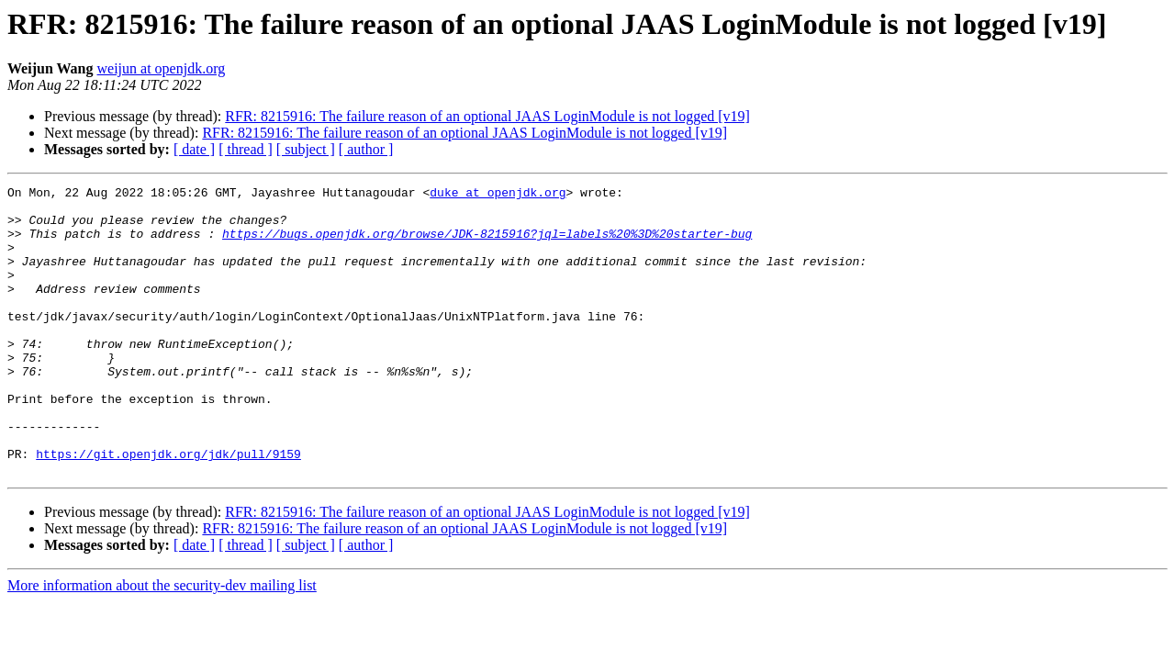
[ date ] (194, 149)
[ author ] (366, 149)
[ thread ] (245, 149)
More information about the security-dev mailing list (162, 643)
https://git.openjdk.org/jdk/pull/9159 (168, 508)
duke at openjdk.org (497, 194)
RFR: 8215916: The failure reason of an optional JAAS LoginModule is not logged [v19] (487, 116)
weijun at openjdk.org (161, 68)
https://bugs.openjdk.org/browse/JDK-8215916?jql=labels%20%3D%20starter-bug (487, 244)
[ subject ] (305, 149)
